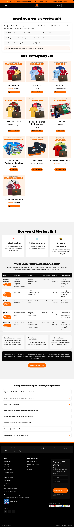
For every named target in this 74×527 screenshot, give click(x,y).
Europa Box (7, 467)
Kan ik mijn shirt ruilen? (12, 429)
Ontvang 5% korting (61, 490)
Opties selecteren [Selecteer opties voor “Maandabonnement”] (13, 206)
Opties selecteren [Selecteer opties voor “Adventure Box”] (13, 130)
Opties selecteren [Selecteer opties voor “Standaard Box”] (13, 92)
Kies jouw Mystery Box (37, 365)
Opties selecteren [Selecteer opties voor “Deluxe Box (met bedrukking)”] (37, 130)
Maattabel (30, 467)
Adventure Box (8, 469)
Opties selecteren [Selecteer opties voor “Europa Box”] (37, 92)
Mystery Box (7, 461)
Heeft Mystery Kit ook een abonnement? (17, 435)
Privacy (70, 525)
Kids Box (6, 464)
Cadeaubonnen (8, 472)
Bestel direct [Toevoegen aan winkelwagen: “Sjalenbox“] (60, 130)
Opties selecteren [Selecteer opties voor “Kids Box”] (60, 92)
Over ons (6, 483)
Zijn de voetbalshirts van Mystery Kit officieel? (19, 392)
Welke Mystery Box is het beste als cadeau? (18, 416)
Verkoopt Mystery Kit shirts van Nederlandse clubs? (21, 410)
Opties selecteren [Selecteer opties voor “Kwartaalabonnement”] (60, 169)
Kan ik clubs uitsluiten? (12, 404)
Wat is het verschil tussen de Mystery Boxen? (19, 398)
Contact (29, 469)
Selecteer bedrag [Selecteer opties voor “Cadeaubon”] (37, 169)
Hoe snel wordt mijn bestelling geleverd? (17, 423)
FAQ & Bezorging (32, 461)
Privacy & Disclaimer (10, 491)
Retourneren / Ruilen (33, 464)
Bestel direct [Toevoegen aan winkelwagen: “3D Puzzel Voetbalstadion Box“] (14, 169)
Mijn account (7, 480)
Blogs (5, 486)
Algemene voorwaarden (10, 488)
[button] (6, 5)
